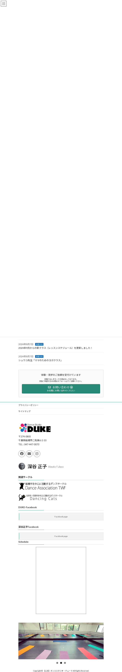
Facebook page (61, 516)
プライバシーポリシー (28, 405)
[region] (61, 641)
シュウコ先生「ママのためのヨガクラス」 (40, 360)
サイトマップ (24, 411)
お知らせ (39, 344)
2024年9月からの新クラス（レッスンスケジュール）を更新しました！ (55, 347)
